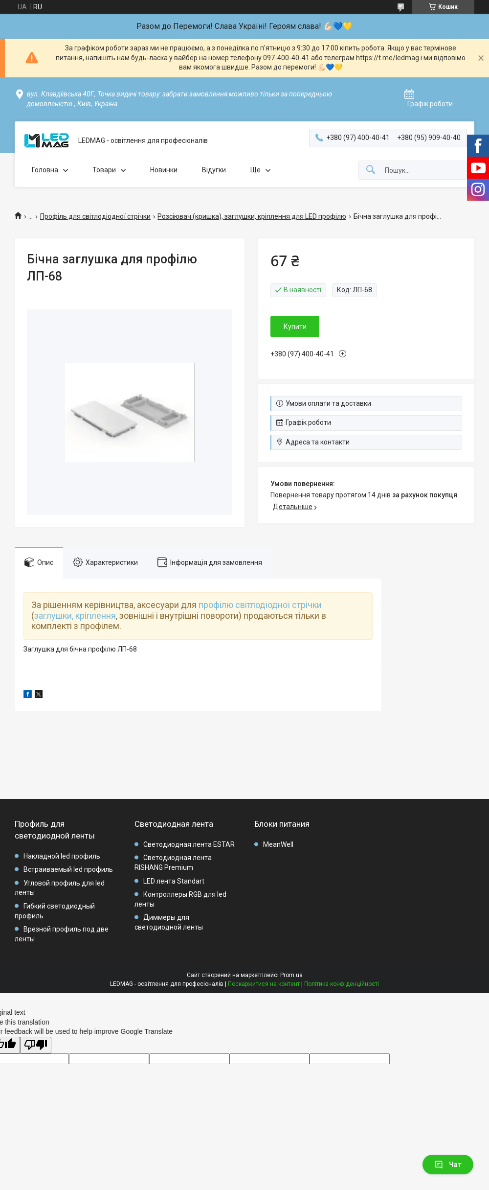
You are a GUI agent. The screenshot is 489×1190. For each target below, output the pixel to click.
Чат (448, 1164)
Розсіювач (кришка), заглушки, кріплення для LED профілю (251, 216)
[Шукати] (371, 170)
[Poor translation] (35, 1045)
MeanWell (278, 844)
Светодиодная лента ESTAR (189, 844)
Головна (45, 170)
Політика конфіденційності (341, 983)
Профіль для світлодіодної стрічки (95, 216)
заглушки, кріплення (75, 615)
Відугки (214, 170)
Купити (295, 326)
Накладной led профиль (61, 856)
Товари (104, 170)
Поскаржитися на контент (264, 983)
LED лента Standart (173, 881)
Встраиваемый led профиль (68, 869)
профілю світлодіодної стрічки (260, 605)
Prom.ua (291, 975)
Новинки (164, 170)
